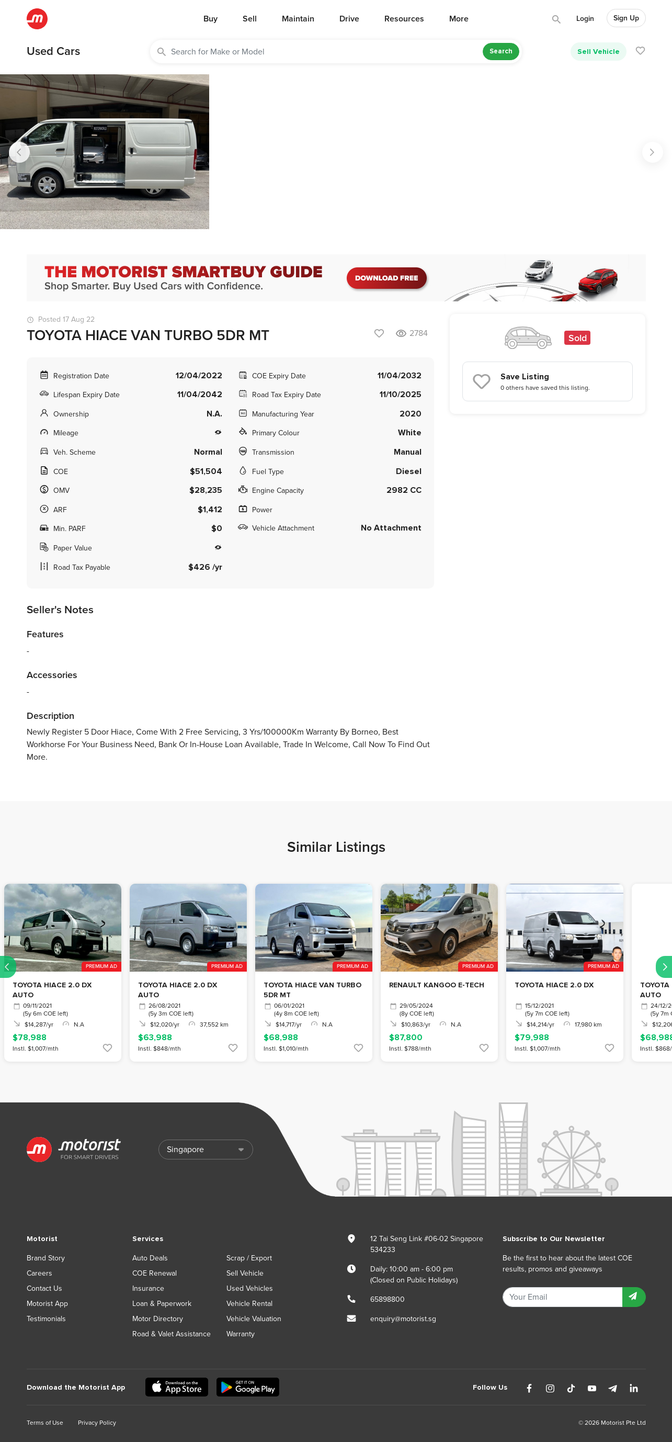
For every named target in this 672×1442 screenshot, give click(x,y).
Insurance (148, 1288)
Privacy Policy (97, 1422)
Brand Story (46, 1258)
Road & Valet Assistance (171, 1334)
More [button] (459, 19)
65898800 (387, 1299)
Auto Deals (150, 1258)
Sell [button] (250, 19)
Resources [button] (404, 19)
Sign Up (626, 18)
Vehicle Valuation (253, 1318)
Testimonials (46, 1318)
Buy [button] (210, 19)
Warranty (240, 1334)
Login (585, 18)
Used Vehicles (249, 1288)
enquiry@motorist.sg (403, 1318)
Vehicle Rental (249, 1303)
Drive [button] (349, 19)
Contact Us (44, 1288)
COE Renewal (154, 1273)
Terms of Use (45, 1422)
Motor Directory (157, 1318)
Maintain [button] (298, 19)
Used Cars (53, 51)
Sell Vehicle (598, 51)
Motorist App (47, 1303)
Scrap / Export (249, 1258)
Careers (39, 1273)
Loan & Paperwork (161, 1303)
